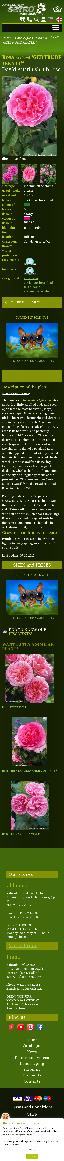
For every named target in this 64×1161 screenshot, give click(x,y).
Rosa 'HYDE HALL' (14, 708)
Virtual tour (23, 946)
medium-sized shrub (38, 292)
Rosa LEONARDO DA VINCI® (21, 834)
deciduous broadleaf (38, 283)
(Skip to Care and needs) (16, 393)
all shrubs (31, 278)
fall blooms (32, 287)
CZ (50, 19)
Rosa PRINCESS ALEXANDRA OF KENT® (29, 771)
